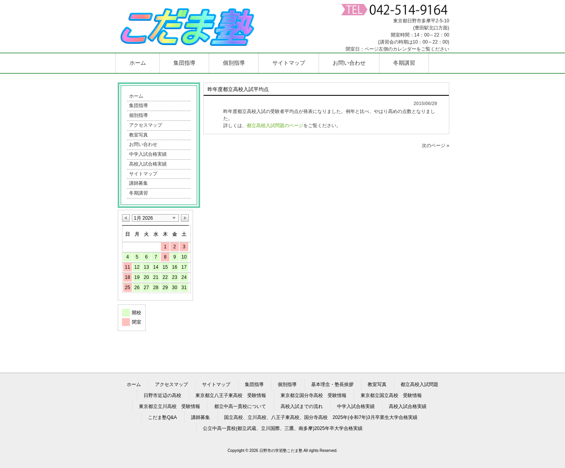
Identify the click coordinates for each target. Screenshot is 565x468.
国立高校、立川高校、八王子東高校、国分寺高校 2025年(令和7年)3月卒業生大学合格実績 (320, 417)
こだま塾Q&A (162, 417)
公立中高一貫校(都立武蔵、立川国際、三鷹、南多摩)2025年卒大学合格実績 (283, 428)
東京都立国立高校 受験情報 (391, 395)
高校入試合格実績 (148, 164)
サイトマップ (143, 174)
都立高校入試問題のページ (275, 125)
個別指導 (138, 115)
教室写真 (138, 135)
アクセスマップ (145, 125)
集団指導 (138, 105)
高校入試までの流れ (302, 406)
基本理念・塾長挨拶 (332, 384)
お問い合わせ (143, 144)
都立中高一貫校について (240, 406)
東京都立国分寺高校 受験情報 (313, 395)
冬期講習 (138, 193)
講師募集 (138, 183)
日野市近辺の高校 (162, 395)
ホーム (136, 96)
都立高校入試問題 (419, 384)
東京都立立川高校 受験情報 (169, 406)
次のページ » (435, 145)
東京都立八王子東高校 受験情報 (230, 395)
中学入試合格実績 (148, 154)
